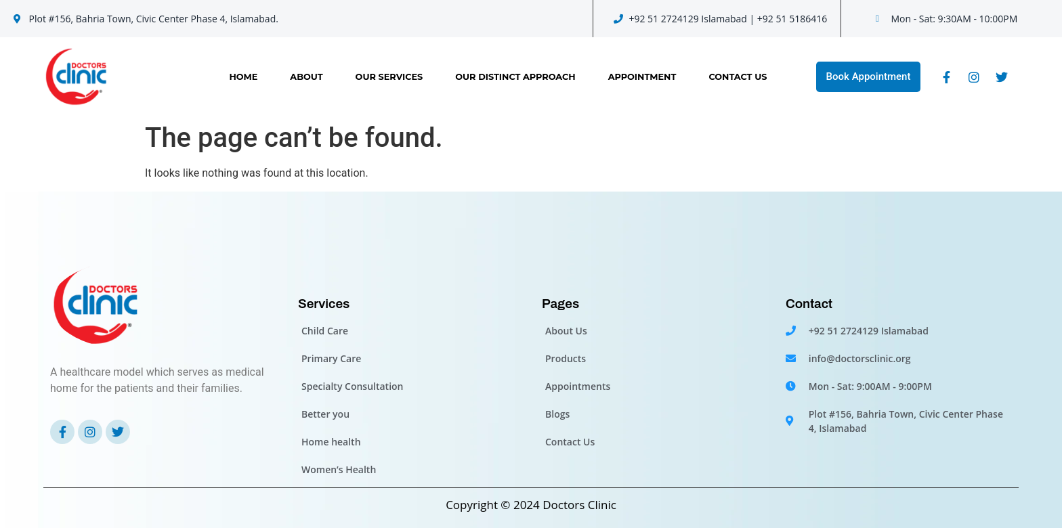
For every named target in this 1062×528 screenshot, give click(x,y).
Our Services (389, 77)
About (306, 77)
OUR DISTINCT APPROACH (515, 77)
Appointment (642, 77)
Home (243, 77)
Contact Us (737, 77)
